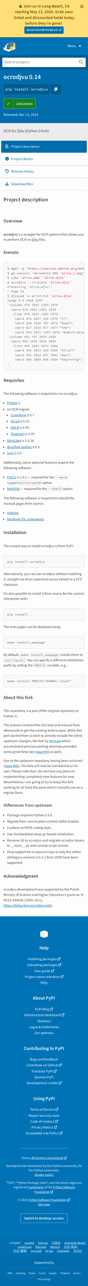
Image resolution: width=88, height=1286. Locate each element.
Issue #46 (12, 765)
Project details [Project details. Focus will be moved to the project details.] (19, 159)
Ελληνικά (40, 1247)
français (43, 1243)
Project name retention (42, 976)
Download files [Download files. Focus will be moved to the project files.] (19, 184)
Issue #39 (42, 751)
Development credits (42, 1083)
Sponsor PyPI (44, 1077)
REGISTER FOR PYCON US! (42, 30)
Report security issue (44, 1115)
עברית (49, 1251)
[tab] (44, 147)
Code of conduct (42, 1121)
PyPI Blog (42, 1009)
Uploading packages (42, 964)
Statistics (44, 1021)
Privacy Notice (42, 1127)
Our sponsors (44, 1032)
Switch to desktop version (44, 1218)
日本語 (56, 1243)
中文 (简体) (71, 1247)
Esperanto (63, 1251)
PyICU (11, 477)
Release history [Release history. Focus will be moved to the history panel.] (19, 171)
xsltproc (13, 512)
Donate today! (44, 1175)
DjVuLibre (14, 440)
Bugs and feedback (44, 1059)
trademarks (36, 1187)
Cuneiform (18, 415)
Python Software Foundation (47, 1200)
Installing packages (42, 959)
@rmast (55, 741)
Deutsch (55, 1247)
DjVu (35, 239)
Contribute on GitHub (42, 1065)
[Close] (81, 6)
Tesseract (18, 433)
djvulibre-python (19, 447)
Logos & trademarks (44, 1027)
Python (12, 403)
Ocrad (15, 421)
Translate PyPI (42, 1071)
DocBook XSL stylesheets (25, 519)
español (29, 1243)
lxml (10, 453)
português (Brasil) (75, 1243)
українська (24, 1247)
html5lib (13, 488)
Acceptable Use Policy (42, 1133)
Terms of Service (42, 1109)
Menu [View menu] (75, 46)
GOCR (15, 427)
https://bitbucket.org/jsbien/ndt (27, 905)
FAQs (44, 982)
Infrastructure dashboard (42, 1015)
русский (36, 1251)
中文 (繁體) (20, 1251)
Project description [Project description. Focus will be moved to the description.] (22, 146)
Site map (44, 1204)
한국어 (77, 1251)
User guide (42, 971)
